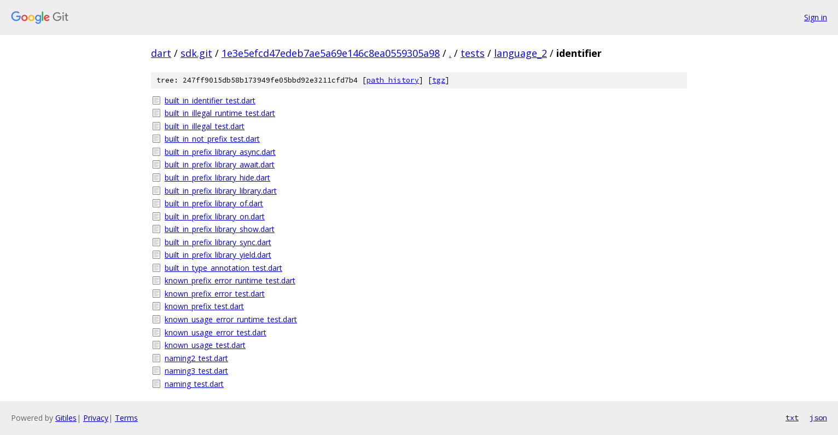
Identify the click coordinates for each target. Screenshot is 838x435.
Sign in (815, 17)
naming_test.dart (194, 384)
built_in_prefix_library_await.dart (220, 164)
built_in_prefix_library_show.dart (220, 229)
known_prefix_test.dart (204, 306)
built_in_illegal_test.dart (205, 126)
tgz (438, 80)
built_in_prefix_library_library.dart (221, 190)
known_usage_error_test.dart (215, 332)
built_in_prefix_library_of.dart (214, 203)
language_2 (520, 53)
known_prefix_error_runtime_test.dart (230, 280)
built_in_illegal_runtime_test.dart (220, 113)
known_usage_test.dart (205, 345)
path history (392, 80)
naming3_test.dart (196, 371)
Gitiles (66, 418)
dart (161, 53)
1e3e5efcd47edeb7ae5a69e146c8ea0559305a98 (331, 53)
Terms (126, 418)
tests (473, 53)
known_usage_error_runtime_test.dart (231, 319)
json (818, 417)
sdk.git (196, 53)
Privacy (95, 418)
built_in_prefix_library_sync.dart (218, 242)
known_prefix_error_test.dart (215, 293)
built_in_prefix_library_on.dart (215, 216)
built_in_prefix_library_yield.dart (218, 255)
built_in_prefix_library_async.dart (220, 152)
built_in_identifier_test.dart (210, 100)
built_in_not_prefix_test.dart (212, 139)
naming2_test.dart (196, 358)
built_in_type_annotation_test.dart (223, 268)
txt (792, 417)
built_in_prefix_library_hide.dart (217, 177)
